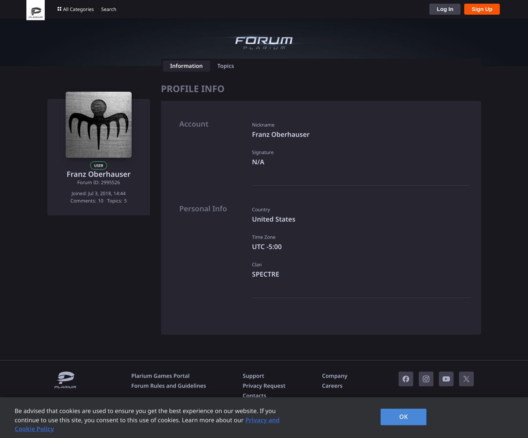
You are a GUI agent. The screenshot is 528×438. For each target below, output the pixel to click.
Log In (445, 9)
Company (334, 376)
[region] (264, 417)
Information (186, 66)
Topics (225, 66)
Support (253, 376)
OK (403, 417)
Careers (332, 386)
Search (108, 9)
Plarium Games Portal (160, 376)
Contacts (254, 395)
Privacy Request (264, 386)
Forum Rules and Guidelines (168, 386)
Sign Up (482, 9)
